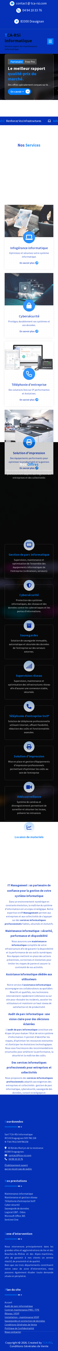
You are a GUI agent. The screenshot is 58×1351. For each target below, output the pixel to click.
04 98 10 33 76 (16, 1196)
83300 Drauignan (32, 19)
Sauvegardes (29, 857)
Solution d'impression (29, 641)
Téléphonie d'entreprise (29, 572)
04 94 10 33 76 (32, 8)
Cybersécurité (29, 504)
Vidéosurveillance (29, 1019)
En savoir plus (29, 450)
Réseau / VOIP (12, 1347)
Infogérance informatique (29, 436)
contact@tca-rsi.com (20, 1192)
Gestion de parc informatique (29, 777)
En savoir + (20, 91)
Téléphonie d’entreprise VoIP (29, 938)
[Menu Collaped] (50, 41)
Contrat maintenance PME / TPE (22, 1343)
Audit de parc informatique (19, 1339)
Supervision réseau (29, 898)
